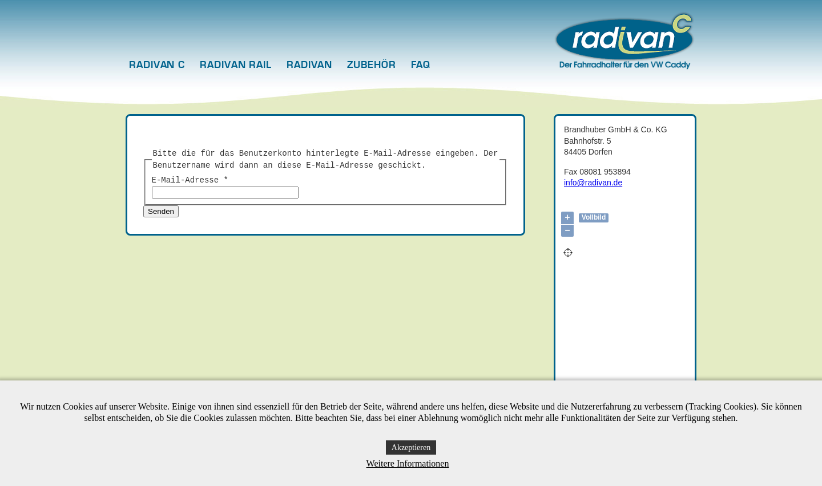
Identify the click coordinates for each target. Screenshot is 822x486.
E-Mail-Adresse (190, 180)
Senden (161, 211)
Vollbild (594, 217)
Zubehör (371, 65)
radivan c (157, 65)
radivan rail (236, 65)
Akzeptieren (411, 447)
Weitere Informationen (407, 463)
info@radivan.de (593, 182)
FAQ (421, 65)
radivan (309, 65)
